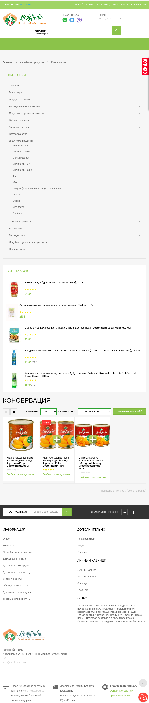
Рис (15, 176)
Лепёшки (18, 213)
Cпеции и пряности (20, 221)
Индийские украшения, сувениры (28, 242)
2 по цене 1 (15, 85)
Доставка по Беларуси (16, 565)
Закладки (82, 583)
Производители (86, 539)
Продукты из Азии (19, 99)
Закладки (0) (103, 4)
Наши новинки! (17, 249)
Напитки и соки (21, 151)
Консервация (58, 62)
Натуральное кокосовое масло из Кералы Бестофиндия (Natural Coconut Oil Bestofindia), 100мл (82, 350)
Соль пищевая (21, 158)
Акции (80, 545)
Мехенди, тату (17, 235)
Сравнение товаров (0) (129, 411)
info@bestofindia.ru (14, 662)
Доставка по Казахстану (17, 572)
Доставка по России (14, 559)
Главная (7, 62)
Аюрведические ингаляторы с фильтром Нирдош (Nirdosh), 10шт (57, 305)
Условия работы (12, 579)
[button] (143, 697)
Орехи (16, 194)
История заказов (86, 576)
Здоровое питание (19, 127)
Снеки (16, 201)
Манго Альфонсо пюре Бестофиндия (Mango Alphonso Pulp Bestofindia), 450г (56, 462)
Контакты (8, 545)
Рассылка (83, 590)
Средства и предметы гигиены (26, 113)
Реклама (82, 552)
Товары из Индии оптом (16, 599)
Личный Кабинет (86, 570)
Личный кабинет (83, 4)
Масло (16, 182)
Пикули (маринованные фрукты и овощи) (37, 188)
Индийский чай (21, 164)
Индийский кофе (22, 170)
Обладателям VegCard (16, 585)
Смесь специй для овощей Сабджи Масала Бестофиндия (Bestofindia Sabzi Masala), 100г (78, 328)
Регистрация (120, 4)
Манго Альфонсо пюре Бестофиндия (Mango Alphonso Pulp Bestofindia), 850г (20, 462)
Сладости (18, 207)
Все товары (15, 92)
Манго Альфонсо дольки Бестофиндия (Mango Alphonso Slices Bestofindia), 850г (91, 463)
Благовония (15, 228)
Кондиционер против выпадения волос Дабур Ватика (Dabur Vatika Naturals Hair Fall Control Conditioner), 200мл (80, 374)
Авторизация (138, 4)
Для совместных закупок (17, 592)
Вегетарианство (18, 134)
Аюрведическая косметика (24, 106)
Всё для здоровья (19, 120)
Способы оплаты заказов (17, 552)
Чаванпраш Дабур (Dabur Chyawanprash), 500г (54, 282)
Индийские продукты (32, 62)
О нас (6, 539)
